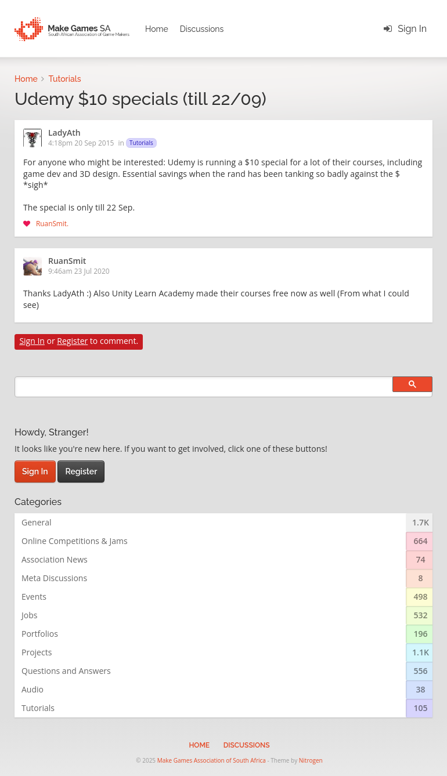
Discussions (202, 29)
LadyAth (64, 133)
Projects (36, 652)
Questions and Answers (66, 670)
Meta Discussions (54, 577)
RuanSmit (51, 223)
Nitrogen (311, 760)
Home (156, 29)
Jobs (29, 615)
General (36, 522)
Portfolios (39, 633)
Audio (32, 689)
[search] (223, 386)
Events (33, 596)
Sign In (412, 28)
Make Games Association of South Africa (211, 760)
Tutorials (141, 143)
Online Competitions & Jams (74, 540)
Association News (54, 559)
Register (72, 340)
